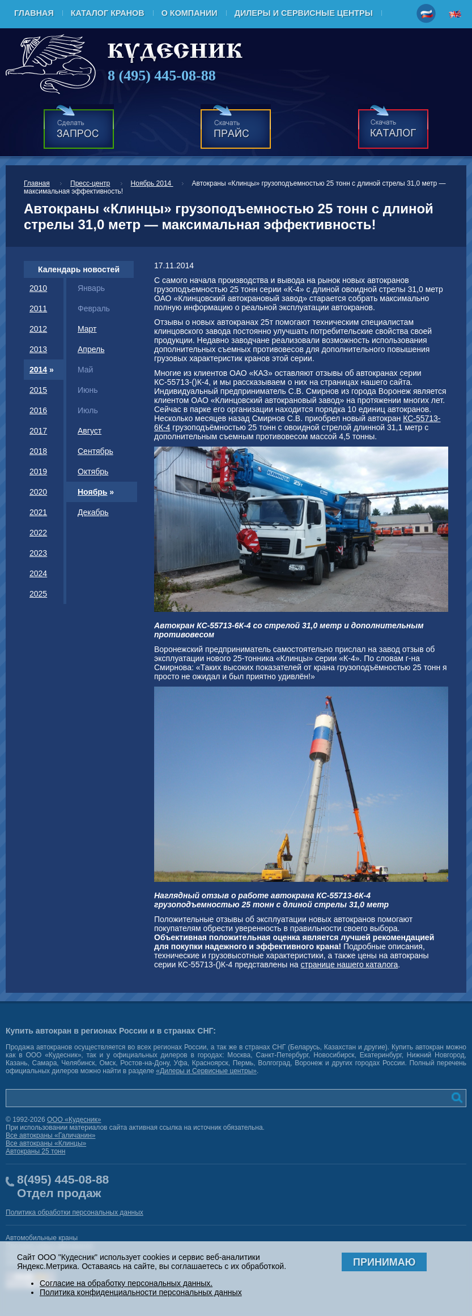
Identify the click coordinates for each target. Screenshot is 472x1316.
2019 (38, 471)
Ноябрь (92, 491)
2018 (38, 451)
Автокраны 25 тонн (35, 1151)
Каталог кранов (107, 13)
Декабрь (93, 512)
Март (87, 328)
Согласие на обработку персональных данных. (126, 1283)
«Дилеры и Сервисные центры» (206, 1071)
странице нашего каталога (349, 964)
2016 (38, 410)
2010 (38, 288)
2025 (38, 593)
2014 (38, 369)
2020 (38, 491)
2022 (38, 532)
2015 (38, 390)
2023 (38, 553)
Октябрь (93, 471)
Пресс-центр (90, 183)
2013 (38, 349)
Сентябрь (95, 451)
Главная (34, 13)
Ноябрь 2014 (152, 183)
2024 (38, 573)
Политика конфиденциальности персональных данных (141, 1292)
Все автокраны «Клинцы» (46, 1143)
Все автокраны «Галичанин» (50, 1135)
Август (89, 430)
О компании (189, 13)
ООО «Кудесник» (74, 1120)
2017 (38, 430)
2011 (38, 308)
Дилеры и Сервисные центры (304, 13)
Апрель (91, 349)
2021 (38, 512)
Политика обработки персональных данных (74, 1212)
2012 (38, 328)
